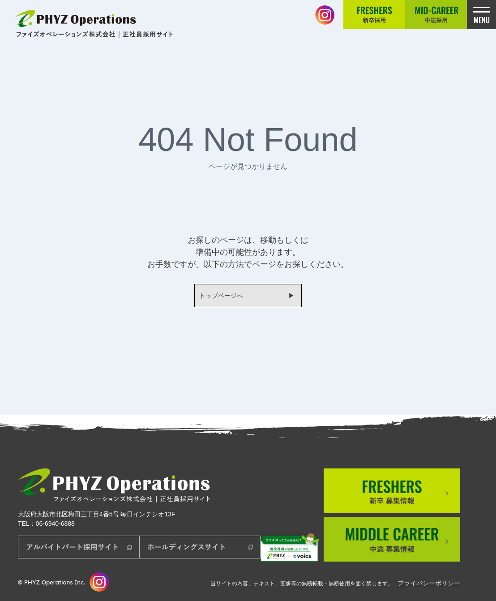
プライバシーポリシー (429, 583)
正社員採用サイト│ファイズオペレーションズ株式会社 (95, 23)
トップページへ (221, 295)
